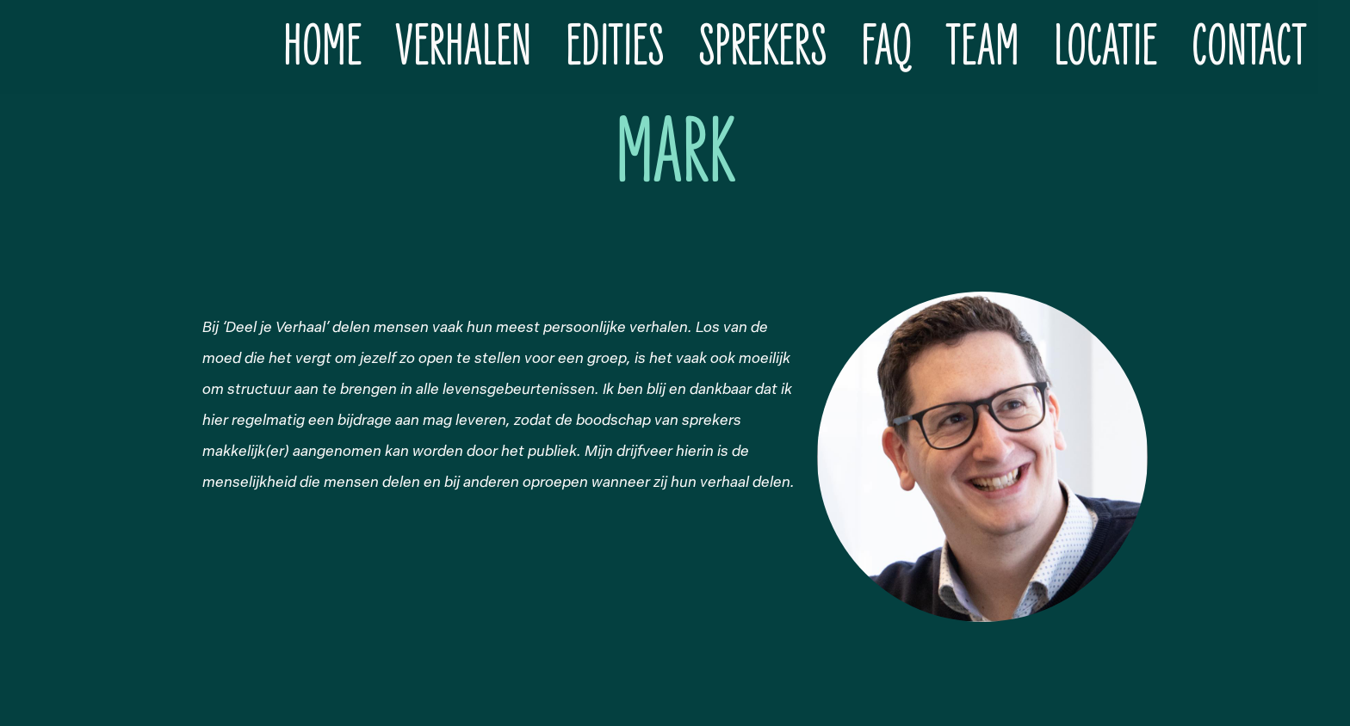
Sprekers (762, 46)
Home (322, 46)
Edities (615, 46)
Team (982, 46)
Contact (1249, 46)
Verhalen (463, 46)
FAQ (886, 46)
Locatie (1105, 46)
